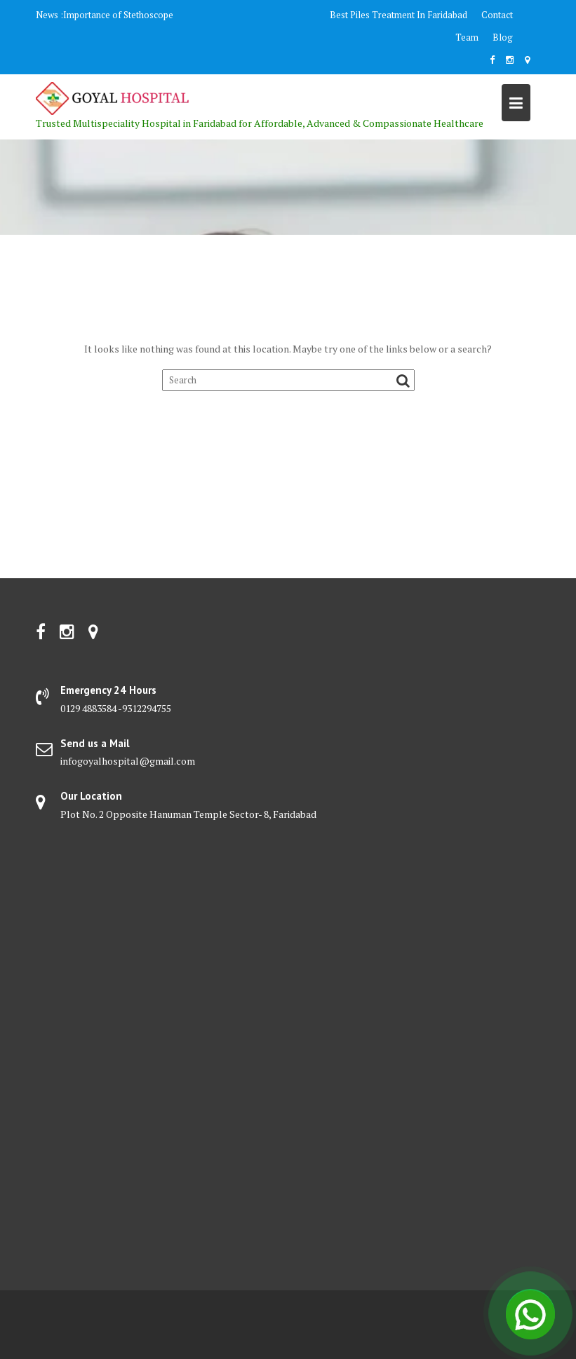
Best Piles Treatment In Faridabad (398, 14)
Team (466, 37)
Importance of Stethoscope (118, 14)
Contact (497, 14)
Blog (503, 37)
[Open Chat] (530, 1313)
